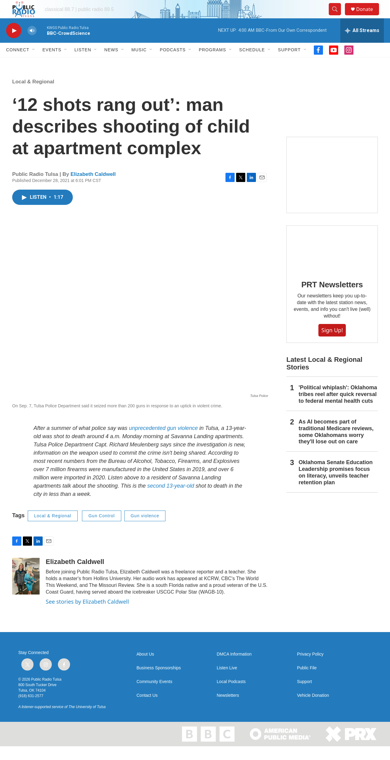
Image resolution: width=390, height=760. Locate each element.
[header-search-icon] (338, 16)
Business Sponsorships (158, 681)
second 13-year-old (171, 499)
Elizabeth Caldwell (92, 188)
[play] (14, 44)
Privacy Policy (310, 668)
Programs (212, 63)
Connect (17, 63)
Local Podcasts (231, 695)
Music (139, 63)
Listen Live (227, 681)
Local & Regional (33, 95)
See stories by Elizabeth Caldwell (87, 615)
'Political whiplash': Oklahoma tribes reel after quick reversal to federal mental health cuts (338, 408)
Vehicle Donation (313, 709)
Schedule (252, 63)
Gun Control (101, 529)
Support (289, 63)
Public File (307, 681)
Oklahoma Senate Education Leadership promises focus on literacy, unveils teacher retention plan (336, 486)
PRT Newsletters (332, 298)
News (111, 63)
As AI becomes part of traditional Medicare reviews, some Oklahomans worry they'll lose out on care (336, 445)
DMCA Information (234, 668)
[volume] (32, 44)
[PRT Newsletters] (332, 262)
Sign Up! (332, 343)
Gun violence (145, 529)
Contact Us (147, 709)
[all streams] (362, 44)
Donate (368, 16)
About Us (145, 668)
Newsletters (228, 709)
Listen (82, 63)
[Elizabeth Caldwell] (26, 590)
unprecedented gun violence (163, 442)
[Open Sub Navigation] (33, 63)
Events (51, 63)
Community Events (154, 695)
